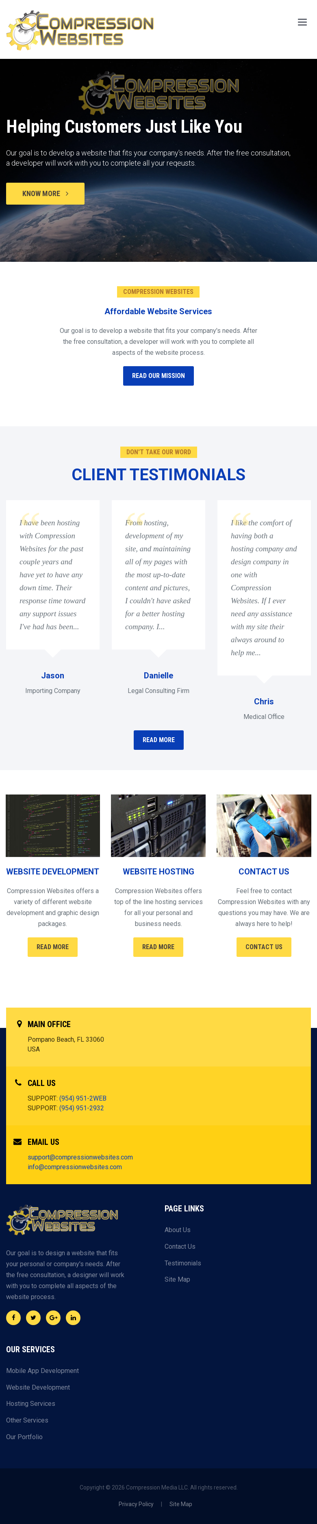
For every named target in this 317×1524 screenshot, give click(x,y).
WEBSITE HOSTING (158, 871)
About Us (178, 1230)
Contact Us (263, 947)
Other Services (27, 1420)
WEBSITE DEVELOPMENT (52, 871)
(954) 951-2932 (81, 1108)
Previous (15, 172)
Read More (53, 947)
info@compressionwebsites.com (75, 1167)
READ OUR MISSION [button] (158, 376)
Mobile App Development (42, 1371)
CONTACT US (264, 871)
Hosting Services (30, 1403)
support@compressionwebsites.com (80, 1157)
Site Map (177, 1279)
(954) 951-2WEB (82, 1098)
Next (302, 172)
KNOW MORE (45, 193)
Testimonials (183, 1263)
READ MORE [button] (159, 740)
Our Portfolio (24, 1437)
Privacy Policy (136, 1504)
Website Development (38, 1387)
